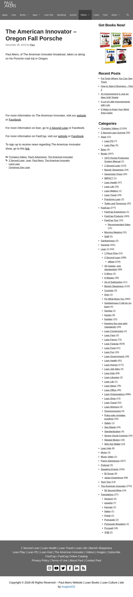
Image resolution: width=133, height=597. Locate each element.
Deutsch (108, 499)
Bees (103, 149)
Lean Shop (110, 398)
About (117, 15)
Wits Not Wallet (112, 444)
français (108, 507)
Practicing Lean (112, 199)
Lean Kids (109, 373)
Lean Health (110, 182)
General (105, 245)
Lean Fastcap (111, 344)
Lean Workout (111, 407)
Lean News (110, 386)
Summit (73, 15)
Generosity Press (113, 174)
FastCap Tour (111, 220)
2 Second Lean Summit (113, 132)
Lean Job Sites (112, 369)
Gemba (108, 311)
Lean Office (110, 390)
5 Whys (108, 273)
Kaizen (108, 315)
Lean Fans (109, 335)
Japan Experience (113, 477)
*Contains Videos (18, 157)
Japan (5, 15)
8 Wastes (109, 278)
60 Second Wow (112, 490)
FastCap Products (113, 216)
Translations (107, 494)
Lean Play (109, 145)
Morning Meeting (113, 232)
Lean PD (109, 141)
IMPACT (108, 178)
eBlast (111, 261)
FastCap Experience (115, 212)
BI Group (109, 473)
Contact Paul (93, 560)
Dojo (106, 294)
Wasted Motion (112, 440)
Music (104, 452)
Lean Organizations (114, 394)
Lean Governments (114, 356)
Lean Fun (109, 352)
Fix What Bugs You (114, 299)
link (27, 148)
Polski (107, 515)
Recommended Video (119, 224)
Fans (105, 15)
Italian (107, 511)
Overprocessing (112, 411)
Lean (13, 15)
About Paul (76, 560)
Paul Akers (38, 160)
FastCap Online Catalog (73, 556)
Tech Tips (106, 482)
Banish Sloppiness (114, 170)
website (81, 115)
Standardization (112, 431)
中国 (106, 532)
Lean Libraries (111, 377)
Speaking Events (109, 469)
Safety (107, 423)
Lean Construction (113, 331)
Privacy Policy (40, 560)
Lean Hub (48, 15)
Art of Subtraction (113, 282)
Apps (37, 15)
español (108, 503)
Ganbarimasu (108, 240)
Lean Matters (111, 191)
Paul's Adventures (37, 157)
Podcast (105, 465)
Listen (96, 15)
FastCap (105, 207)
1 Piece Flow (111, 253)
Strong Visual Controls (116, 435)
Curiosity (109, 290)
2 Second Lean (58, 127)
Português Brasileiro (115, 524)
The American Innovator (60, 157)
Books (25, 15)
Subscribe (114, 552)
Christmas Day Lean (19, 167)
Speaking (61, 15)
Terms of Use (59, 560)
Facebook (15, 119)
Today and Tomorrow (115, 203)
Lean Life (109, 186)
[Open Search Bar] (127, 15)
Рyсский (108, 528)
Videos (86, 15)
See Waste (110, 427)
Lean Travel (110, 195)
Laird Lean (14, 164)
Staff (106, 236)
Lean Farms (110, 339)
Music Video (107, 456)
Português (109, 520)
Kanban (108, 319)
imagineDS (68, 586)
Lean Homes (111, 365)
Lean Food (110, 348)
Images (101, 552)
